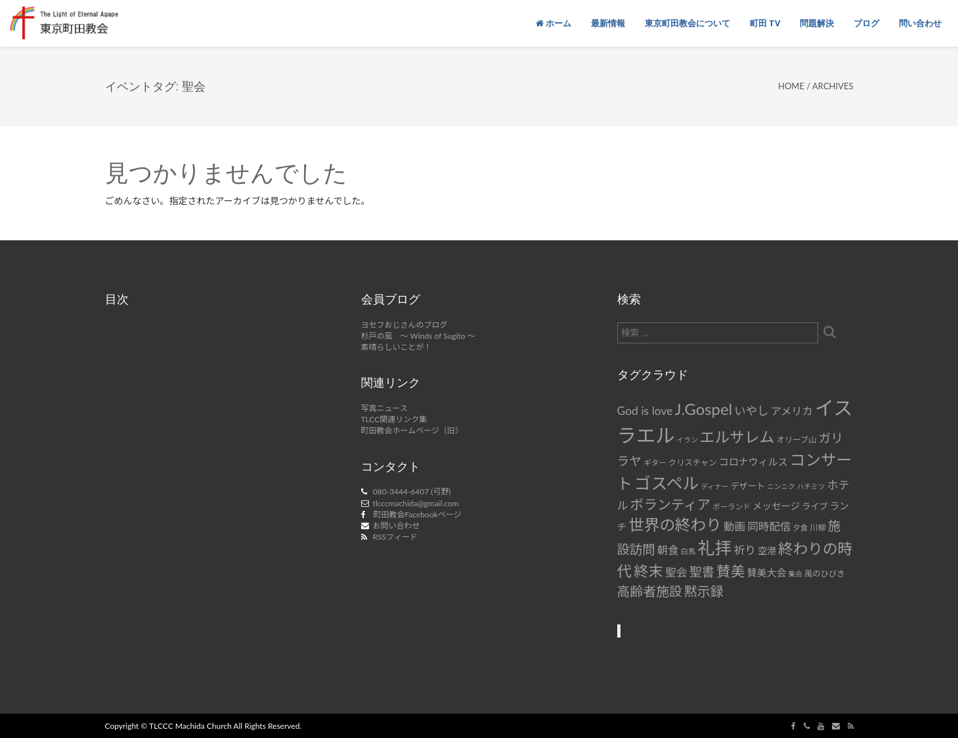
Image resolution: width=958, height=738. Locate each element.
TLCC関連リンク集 (394, 419)
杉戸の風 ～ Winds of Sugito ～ (418, 336)
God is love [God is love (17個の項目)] (645, 411)
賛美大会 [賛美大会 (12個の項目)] (767, 572)
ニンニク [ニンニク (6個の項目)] (781, 486)
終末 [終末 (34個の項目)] (648, 571)
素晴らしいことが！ (396, 347)
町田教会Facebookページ (418, 514)
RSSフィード (395, 537)
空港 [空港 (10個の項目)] (767, 550)
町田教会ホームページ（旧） (412, 430)
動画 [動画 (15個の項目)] (734, 526)
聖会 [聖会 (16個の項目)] (676, 572)
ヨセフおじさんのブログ (404, 325)
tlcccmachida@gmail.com (416, 503)
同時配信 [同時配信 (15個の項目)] (769, 526)
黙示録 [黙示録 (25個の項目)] (704, 591)
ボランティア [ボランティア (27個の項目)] (670, 504)
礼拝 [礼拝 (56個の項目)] (715, 548)
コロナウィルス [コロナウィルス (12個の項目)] (753, 461)
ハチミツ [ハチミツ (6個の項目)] (811, 486)
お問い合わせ (396, 526)
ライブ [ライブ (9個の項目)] (814, 506)
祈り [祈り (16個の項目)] (744, 550)
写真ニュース (384, 408)
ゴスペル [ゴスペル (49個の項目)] (666, 482)
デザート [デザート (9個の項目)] (747, 486)
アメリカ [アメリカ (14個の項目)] (792, 410)
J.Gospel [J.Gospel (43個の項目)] (704, 408)
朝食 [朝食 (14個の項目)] (667, 550)
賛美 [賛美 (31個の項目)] (730, 571)
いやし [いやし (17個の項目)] (751, 411)
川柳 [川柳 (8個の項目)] (818, 527)
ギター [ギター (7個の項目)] (654, 462)
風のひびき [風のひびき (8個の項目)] (824, 573)
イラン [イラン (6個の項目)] (687, 439)
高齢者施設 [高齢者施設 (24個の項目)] (649, 591)
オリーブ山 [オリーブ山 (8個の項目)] (796, 440)
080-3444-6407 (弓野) (412, 491)
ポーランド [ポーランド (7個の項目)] (731, 506)
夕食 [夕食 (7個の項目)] (800, 527)
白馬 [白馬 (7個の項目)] (687, 551)
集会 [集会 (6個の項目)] (795, 573)
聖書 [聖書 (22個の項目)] (701, 571)
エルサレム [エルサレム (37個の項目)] (737, 436)
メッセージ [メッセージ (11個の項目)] (776, 505)
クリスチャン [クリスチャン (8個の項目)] (692, 462)
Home (791, 86)
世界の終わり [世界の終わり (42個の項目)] (675, 524)
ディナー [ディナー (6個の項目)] (714, 486)
